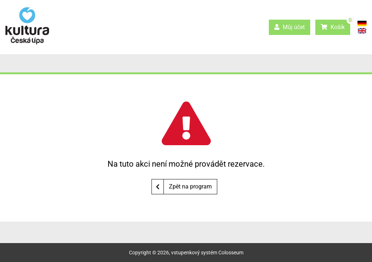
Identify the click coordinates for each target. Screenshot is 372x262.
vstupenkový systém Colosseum (207, 252)
